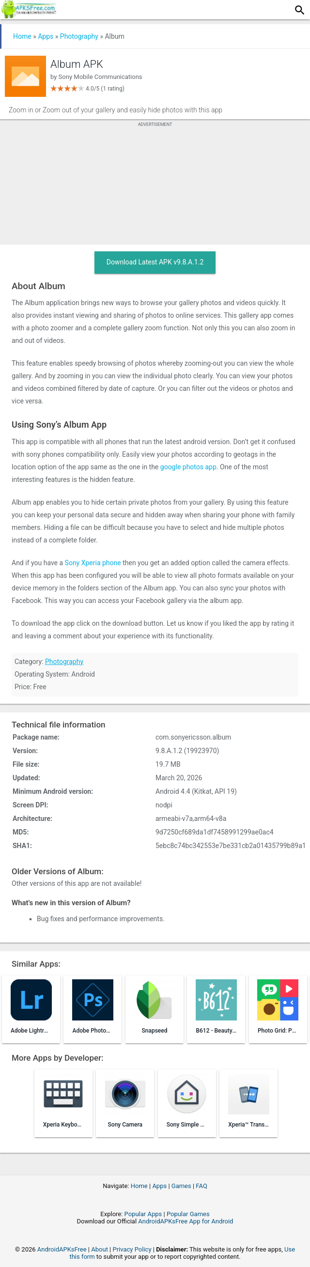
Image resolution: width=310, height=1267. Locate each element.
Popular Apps (143, 1214)
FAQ (201, 1186)
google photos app (188, 467)
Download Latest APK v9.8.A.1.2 (155, 262)
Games (181, 1186)
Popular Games (188, 1214)
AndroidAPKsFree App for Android (185, 1221)
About (99, 1249)
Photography (79, 36)
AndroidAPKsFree (62, 1249)
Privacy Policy (132, 1249)
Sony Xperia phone (93, 563)
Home (22, 36)
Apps (45, 36)
